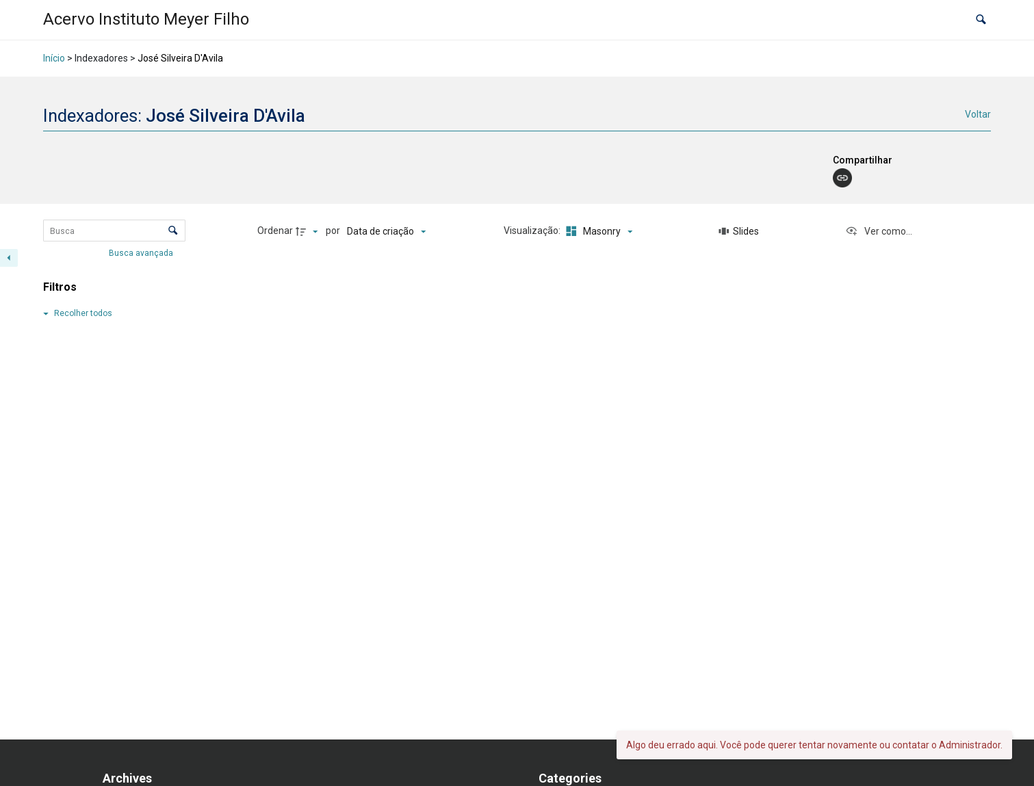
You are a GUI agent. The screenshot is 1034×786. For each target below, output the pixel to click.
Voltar (978, 114)
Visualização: (533, 230)
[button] (981, 20)
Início (54, 58)
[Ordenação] (386, 231)
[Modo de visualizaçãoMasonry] (597, 231)
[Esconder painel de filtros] (9, 258)
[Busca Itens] (114, 230)
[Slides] (739, 231)
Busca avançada (142, 253)
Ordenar (275, 230)
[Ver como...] (878, 231)
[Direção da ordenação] (308, 231)
